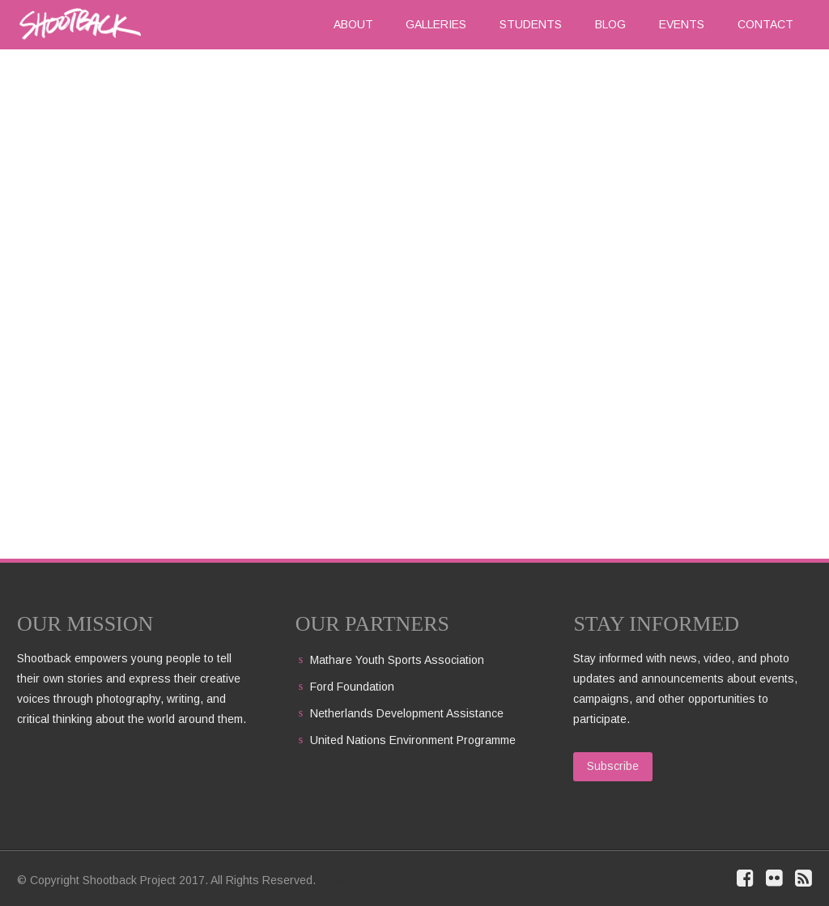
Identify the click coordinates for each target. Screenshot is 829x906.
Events (681, 24)
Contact (765, 24)
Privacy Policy (354, 880)
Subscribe (613, 765)
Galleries (436, 24)
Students (531, 24)
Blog (610, 24)
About (353, 24)
